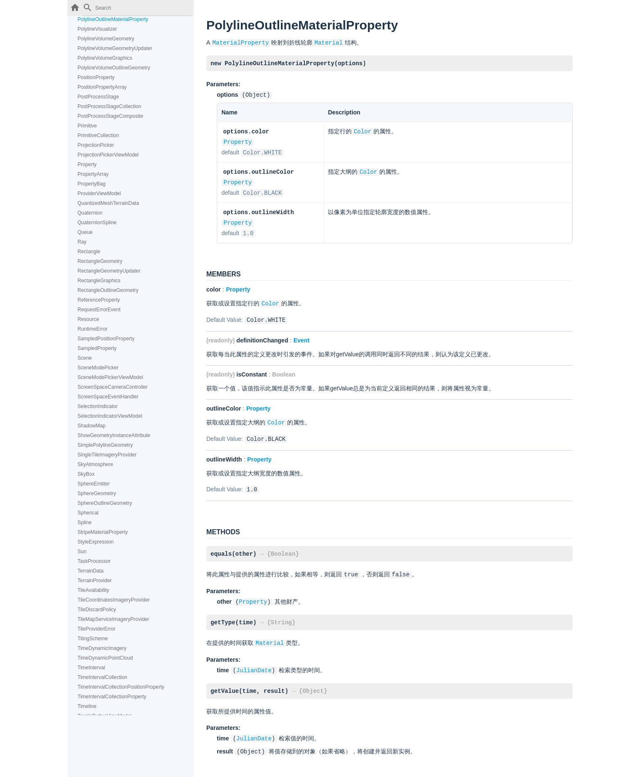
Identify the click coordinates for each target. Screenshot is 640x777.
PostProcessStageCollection (109, 106)
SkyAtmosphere (95, 464)
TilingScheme (92, 639)
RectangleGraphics (98, 281)
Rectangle (88, 252)
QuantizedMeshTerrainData (108, 203)
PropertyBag (91, 184)
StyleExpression (95, 542)
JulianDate (254, 661)
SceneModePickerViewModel (110, 377)
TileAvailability (93, 590)
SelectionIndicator (97, 406)
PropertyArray (93, 174)
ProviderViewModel (99, 193)
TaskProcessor (94, 561)
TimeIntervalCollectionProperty (112, 697)
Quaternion (89, 213)
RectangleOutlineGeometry (108, 290)
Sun (81, 551)
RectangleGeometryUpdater (108, 271)
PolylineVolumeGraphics (104, 58)
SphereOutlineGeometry (104, 503)
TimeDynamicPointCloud (105, 658)
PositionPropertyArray (102, 87)
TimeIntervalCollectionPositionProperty (120, 687)
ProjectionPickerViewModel (108, 155)
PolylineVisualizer (97, 29)
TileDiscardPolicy (96, 610)
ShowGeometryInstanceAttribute (113, 435)
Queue (85, 232)
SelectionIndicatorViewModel (109, 416)
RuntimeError (92, 329)
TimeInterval (91, 668)
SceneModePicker (97, 368)
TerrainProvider (94, 580)
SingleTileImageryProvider (106, 455)
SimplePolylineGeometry (105, 445)
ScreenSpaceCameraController (112, 387)
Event (301, 334)
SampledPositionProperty (105, 339)
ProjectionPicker (95, 145)
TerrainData (90, 571)
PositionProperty (96, 77)
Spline (84, 522)
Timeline (86, 706)
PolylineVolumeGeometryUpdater (114, 48)
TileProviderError (96, 629)
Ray (81, 242)
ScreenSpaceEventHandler (108, 397)
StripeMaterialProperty (102, 532)
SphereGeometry (96, 493)
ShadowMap (91, 426)
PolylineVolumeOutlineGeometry (113, 68)
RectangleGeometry (100, 261)
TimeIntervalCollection (102, 677)
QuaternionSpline (97, 222)
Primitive (87, 126)
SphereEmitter (93, 484)
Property (86, 164)
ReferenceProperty (98, 300)
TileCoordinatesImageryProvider (113, 600)
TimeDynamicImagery (101, 648)
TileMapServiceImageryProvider (113, 619)
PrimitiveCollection (98, 135)
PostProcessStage (98, 97)
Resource (88, 319)
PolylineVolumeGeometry (105, 39)
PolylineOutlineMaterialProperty (112, 19)
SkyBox (86, 474)
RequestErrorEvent (98, 310)
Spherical (88, 513)
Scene (84, 358)
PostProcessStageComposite (110, 116)
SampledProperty (97, 348)
